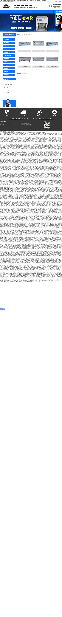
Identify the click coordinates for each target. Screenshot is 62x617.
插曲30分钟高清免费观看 (40, 268)
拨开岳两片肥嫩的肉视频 (8, 194)
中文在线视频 (25, 161)
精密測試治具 (9, 74)
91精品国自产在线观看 (15, 280)
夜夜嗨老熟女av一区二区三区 (18, 265)
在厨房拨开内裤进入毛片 (31, 248)
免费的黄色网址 (45, 156)
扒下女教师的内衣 (2, 175)
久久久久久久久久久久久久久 (50, 182)
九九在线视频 (54, 159)
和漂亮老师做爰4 (9, 280)
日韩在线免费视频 (39, 260)
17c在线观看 (2, 245)
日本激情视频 (46, 177)
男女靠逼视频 (21, 181)
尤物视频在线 (13, 232)
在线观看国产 (45, 168)
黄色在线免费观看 (32, 279)
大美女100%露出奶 (23, 206)
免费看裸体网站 (4, 205)
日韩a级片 (30, 232)
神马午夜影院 (44, 209)
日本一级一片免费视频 (51, 174)
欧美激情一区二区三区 (3, 142)
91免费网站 (2, 152)
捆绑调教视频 (21, 202)
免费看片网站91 (4, 225)
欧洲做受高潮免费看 (43, 275)
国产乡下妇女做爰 (11, 190)
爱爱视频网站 (22, 145)
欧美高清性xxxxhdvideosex (31, 137)
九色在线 (20, 205)
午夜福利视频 (42, 162)
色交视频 (44, 179)
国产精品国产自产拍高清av (36, 183)
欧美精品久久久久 (57, 247)
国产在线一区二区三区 (38, 148)
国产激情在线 (36, 165)
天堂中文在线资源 (25, 248)
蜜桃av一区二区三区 (8, 165)
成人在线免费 (41, 152)
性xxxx (58, 246)
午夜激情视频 (42, 173)
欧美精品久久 (42, 154)
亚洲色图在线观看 (31, 195)
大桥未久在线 (56, 174)
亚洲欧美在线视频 (24, 172)
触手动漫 (60, 158)
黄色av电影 (47, 203)
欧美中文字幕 (25, 251)
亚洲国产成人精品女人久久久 (20, 135)
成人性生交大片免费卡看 (20, 238)
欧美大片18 (24, 226)
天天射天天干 (16, 273)
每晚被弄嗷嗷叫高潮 (35, 191)
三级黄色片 (37, 152)
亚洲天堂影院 (27, 169)
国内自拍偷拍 (7, 176)
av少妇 (47, 137)
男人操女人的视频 (10, 154)
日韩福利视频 (42, 197)
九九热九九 (45, 229)
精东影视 (34, 254)
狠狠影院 (59, 146)
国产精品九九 (50, 205)
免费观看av (38, 251)
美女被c (25, 237)
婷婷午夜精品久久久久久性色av (37, 141)
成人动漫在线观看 (44, 134)
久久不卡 (5, 260)
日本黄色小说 (15, 219)
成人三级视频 (48, 158)
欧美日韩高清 (2, 258)
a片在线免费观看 (44, 151)
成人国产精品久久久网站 (46, 267)
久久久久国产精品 (25, 137)
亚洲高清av (31, 204)
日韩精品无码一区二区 (35, 237)
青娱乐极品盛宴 (56, 198)
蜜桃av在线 (42, 205)
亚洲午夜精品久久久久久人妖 (4, 184)
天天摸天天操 (29, 188)
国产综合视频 (42, 252)
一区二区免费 (36, 161)
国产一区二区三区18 (47, 190)
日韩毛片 (27, 133)
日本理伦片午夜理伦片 (44, 148)
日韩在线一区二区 (2, 160)
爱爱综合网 (16, 141)
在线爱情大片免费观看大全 (23, 209)
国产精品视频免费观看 (9, 226)
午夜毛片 (12, 133)
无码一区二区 (50, 144)
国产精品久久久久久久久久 (16, 140)
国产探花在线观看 (34, 202)
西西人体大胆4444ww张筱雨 (36, 275)
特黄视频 (47, 179)
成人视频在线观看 (22, 170)
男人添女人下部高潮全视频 (38, 176)
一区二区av (6, 177)
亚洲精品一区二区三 (47, 163)
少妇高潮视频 (22, 152)
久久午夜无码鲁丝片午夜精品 (46, 220)
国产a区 (25, 145)
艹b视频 (7, 162)
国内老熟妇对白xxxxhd (37, 190)
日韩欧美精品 (54, 248)
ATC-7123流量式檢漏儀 (38, 66)
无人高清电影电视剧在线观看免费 (22, 177)
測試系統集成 (9, 68)
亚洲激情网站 (51, 172)
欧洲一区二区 (4, 162)
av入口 (3, 227)
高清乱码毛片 (9, 133)
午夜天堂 (31, 156)
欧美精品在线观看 (6, 269)
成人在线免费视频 (57, 182)
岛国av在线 (38, 167)
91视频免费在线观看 (24, 159)
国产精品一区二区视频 (31, 167)
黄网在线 (25, 273)
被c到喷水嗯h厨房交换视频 (4, 211)
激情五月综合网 (34, 241)
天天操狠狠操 (52, 158)
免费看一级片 (31, 173)
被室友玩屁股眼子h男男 (15, 170)
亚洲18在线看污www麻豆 (3, 261)
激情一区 (8, 272)
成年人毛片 (10, 159)
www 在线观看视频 (40, 149)
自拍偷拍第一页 (28, 141)
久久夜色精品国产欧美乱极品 (36, 203)
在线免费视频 (48, 135)
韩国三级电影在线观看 (36, 170)
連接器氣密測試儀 (9, 55)
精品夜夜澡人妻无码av (51, 210)
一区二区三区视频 (31, 133)
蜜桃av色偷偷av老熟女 (32, 272)
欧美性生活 (6, 227)
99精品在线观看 (23, 158)
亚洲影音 (13, 141)
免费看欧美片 (21, 252)
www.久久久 (16, 251)
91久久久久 (39, 160)
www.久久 (41, 234)
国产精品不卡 (25, 266)
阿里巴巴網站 (10, 123)
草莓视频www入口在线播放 (7, 247)
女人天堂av (36, 274)
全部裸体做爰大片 (14, 213)
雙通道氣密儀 (9, 42)
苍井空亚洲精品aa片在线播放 (32, 172)
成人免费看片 (57, 241)
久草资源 (24, 213)
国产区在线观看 (36, 133)
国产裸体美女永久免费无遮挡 (27, 215)
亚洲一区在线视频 (32, 212)
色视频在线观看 (9, 169)
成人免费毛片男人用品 (15, 226)
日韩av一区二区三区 (25, 153)
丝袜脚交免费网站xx (41, 277)
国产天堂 (8, 139)
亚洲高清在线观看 (52, 176)
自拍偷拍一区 (57, 190)
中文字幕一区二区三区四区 (50, 209)
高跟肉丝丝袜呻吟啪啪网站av (28, 241)
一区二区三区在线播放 (40, 213)
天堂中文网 (25, 181)
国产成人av (18, 220)
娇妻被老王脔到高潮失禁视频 (35, 215)
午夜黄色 (9, 203)
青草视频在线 (58, 204)
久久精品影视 (36, 180)
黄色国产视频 (40, 274)
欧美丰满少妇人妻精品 (26, 198)
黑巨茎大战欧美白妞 (14, 158)
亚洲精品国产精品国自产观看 (9, 236)
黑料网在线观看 (44, 254)
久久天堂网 (37, 236)
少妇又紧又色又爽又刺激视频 (52, 180)
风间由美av (14, 248)
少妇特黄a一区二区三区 (31, 238)
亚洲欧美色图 (19, 174)
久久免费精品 (42, 201)
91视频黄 (54, 172)
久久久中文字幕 (41, 133)
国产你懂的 (28, 176)
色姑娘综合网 (4, 187)
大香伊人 (28, 275)
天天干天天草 (44, 139)
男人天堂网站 (52, 187)
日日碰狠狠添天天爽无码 (49, 173)
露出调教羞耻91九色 (22, 169)
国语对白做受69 (45, 234)
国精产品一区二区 (52, 253)
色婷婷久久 (1, 133)
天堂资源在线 (38, 218)
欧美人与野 (46, 175)
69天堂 (30, 168)
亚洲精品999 (18, 277)
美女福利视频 (44, 159)
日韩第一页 (20, 215)
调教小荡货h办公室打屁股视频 (24, 272)
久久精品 (50, 159)
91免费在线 (4, 134)
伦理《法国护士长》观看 (55, 142)
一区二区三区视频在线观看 (45, 153)
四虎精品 (10, 213)
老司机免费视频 (20, 134)
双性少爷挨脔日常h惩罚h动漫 (14, 203)
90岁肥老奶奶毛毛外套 (14, 155)
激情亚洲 (28, 197)
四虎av (5, 274)
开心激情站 (10, 269)
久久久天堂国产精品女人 (16, 188)
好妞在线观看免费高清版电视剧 (48, 263)
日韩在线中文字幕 (22, 163)
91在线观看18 (18, 272)
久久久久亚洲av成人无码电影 (33, 134)
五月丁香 (1, 139)
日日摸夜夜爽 (9, 229)
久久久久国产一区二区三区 (42, 158)
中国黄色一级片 (27, 231)
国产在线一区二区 (14, 138)
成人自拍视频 (20, 141)
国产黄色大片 (57, 273)
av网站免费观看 (37, 147)
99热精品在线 (21, 180)
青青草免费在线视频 (59, 159)
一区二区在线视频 (14, 189)
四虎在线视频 (15, 201)
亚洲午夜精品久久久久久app (21, 166)
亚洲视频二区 (44, 182)
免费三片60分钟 (18, 187)
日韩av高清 (59, 134)
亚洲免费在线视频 (4, 244)
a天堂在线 (31, 254)
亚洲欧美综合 (44, 274)
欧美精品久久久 (29, 151)
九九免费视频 (60, 183)
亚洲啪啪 (16, 261)
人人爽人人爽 (34, 179)
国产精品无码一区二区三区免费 (19, 246)
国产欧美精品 (53, 258)
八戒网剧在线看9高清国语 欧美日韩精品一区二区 (8, 209)
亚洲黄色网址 (48, 139)
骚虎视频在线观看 (59, 165)
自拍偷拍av (41, 170)
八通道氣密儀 (9, 52)
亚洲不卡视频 (55, 236)
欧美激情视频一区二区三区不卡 (17, 153)
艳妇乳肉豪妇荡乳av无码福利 (7, 189)
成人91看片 (23, 281)
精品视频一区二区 (51, 179)
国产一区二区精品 (48, 211)
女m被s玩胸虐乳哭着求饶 (54, 194)
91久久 (16, 220)
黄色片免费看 (29, 161)
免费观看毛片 (55, 261)
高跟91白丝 (10, 156)
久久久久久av (46, 144)
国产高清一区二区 (21, 279)
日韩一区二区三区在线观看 (36, 234)
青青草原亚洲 (52, 133)
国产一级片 (49, 270)
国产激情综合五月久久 (26, 210)
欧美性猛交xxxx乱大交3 (33, 226)
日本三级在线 (53, 237)
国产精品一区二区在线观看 (5, 144)
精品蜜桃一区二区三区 (43, 188)
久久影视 (3, 163)
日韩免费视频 (56, 140)
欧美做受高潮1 (8, 137)
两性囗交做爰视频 (58, 139)
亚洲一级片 (49, 201)
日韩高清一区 (16, 208)
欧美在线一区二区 (41, 236)
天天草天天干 (39, 189)
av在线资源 (13, 147)
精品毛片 (58, 239)
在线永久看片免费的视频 (49, 225)
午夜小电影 (52, 146)
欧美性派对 (55, 133)
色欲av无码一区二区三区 (41, 191)
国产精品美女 (44, 172)
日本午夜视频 (41, 168)
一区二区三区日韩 (43, 219)
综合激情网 (15, 174)
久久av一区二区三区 (22, 204)
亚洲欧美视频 (40, 198)
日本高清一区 (8, 183)
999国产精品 (43, 166)
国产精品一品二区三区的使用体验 (52, 137)
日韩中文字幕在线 (14, 167)
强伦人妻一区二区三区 (39, 179)
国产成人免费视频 (53, 163)
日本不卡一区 (57, 184)
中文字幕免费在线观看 (32, 256)
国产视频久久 (43, 195)
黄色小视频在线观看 (29, 203)
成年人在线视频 (2, 218)
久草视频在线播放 (51, 272)
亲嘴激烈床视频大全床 (31, 251)
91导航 (11, 137)
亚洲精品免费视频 (20, 183)
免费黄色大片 (53, 155)
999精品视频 (4, 172)
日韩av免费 (31, 219)
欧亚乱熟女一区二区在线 (20, 240)
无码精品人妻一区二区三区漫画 (16, 159)
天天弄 (21, 190)
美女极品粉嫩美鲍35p (23, 176)
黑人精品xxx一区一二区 (57, 226)
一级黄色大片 (56, 268)
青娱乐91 (50, 153)
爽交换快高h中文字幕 (54, 206)
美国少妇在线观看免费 (43, 199)
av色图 (23, 232)
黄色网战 (29, 177)
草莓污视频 (18, 139)
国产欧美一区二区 (11, 208)
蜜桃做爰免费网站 (24, 205)
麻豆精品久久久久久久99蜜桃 (40, 223)
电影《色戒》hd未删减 (8, 173)
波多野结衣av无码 (25, 265)
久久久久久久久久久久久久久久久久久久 (53, 202)
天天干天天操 (13, 258)
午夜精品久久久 (23, 148)
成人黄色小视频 (47, 208)
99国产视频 (51, 276)
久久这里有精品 (2, 194)
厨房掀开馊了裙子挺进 (36, 173)
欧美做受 (51, 154)
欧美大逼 (46, 215)
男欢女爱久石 (26, 187)
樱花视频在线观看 (57, 176)
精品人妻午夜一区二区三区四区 (15, 175)
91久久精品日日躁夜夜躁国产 (41, 196)
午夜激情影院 (10, 162)
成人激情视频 (16, 218)
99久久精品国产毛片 (42, 145)
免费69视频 (25, 247)
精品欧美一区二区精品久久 (31, 247)
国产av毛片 (3, 173)
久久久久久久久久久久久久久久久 (44, 224)
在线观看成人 (29, 145)
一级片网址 (8, 205)
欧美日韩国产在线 (58, 248)
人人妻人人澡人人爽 (53, 220)
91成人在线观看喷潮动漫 (58, 244)
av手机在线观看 (17, 184)
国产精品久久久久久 (50, 134)
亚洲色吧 (29, 209)
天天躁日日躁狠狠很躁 (56, 147)
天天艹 (41, 183)
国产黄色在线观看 (22, 165)
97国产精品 (9, 155)
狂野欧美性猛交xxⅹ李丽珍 (46, 169)
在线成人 (2, 174)
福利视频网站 (27, 245)
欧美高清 (46, 205)
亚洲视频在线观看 (33, 159)
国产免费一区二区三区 (4, 138)
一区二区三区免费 (14, 262)
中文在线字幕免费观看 (55, 219)
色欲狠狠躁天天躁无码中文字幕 (45, 160)
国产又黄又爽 (5, 281)
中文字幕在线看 (6, 140)
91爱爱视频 (49, 194)
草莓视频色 (13, 246)
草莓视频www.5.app (43, 279)
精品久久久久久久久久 (47, 206)
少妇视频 (60, 141)
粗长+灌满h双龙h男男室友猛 (50, 149)
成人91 (8, 142)
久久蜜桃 (45, 248)
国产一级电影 (37, 248)
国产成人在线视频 (16, 181)
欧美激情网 (14, 210)
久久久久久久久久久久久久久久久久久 (53, 161)
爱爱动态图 (11, 218)
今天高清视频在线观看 (44, 233)
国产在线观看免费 (21, 237)
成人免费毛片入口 (11, 151)
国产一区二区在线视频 (33, 208)
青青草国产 (15, 239)
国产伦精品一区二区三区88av (32, 240)
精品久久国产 (41, 226)
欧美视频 (7, 208)
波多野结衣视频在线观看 (58, 197)
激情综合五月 (17, 156)
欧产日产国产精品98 (24, 233)
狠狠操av (30, 202)
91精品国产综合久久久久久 (39, 253)
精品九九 (31, 152)
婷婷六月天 (51, 229)
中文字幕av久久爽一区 (57, 145)
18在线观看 (16, 244)
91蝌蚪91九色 (8, 240)
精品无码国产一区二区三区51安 (20, 160)
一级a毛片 (35, 239)
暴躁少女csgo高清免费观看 (24, 262)
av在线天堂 (42, 190)
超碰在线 (54, 154)
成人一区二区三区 (56, 191)
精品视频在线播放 (11, 273)
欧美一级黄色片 (17, 253)
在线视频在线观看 (46, 218)
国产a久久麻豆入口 (39, 159)
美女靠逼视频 (25, 229)
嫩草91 (2, 134)
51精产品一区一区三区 (39, 140)
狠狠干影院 (8, 187)
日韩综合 (26, 165)
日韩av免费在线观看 (42, 272)
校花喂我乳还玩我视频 (15, 212)
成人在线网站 (12, 139)
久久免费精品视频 (9, 255)
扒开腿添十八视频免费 (16, 152)
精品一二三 (36, 238)
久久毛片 (31, 275)
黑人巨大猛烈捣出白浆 (28, 148)
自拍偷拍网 (5, 233)
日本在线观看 (58, 180)
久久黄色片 (57, 245)
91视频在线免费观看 (6, 234)
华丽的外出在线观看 (28, 189)
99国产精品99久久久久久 (7, 217)
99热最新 (14, 233)
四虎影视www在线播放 (57, 179)
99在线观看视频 (22, 231)
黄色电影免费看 (54, 148)
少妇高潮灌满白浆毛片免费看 (43, 147)
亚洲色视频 (9, 262)
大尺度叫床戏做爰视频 (41, 180)
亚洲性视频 (52, 135)
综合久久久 (36, 195)
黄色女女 (34, 259)
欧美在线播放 (24, 141)
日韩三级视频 (44, 141)
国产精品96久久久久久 (58, 152)
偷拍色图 (44, 149)
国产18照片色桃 (57, 254)
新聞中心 (34, 118)
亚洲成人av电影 (59, 206)
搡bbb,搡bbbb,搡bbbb (30, 139)
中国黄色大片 (47, 166)
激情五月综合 (45, 138)
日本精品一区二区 (49, 189)
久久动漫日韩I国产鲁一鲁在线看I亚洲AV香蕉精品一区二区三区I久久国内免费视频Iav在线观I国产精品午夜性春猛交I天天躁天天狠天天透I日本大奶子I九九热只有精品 (23, 0)
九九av (43, 144)
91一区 (5, 168)
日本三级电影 (34, 216)
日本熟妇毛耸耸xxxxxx (17, 190)
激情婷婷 (40, 172)
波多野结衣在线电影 (7, 251)
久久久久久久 (57, 154)
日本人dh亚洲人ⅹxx (29, 144)
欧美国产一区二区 (31, 206)
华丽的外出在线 (49, 184)
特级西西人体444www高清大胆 (39, 229)
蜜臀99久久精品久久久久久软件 (56, 230)
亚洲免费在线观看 (58, 175)
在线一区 (11, 219)
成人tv (24, 180)
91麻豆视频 (10, 140)
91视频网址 (29, 159)
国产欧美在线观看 (7, 161)
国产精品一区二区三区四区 (27, 252)
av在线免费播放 (8, 196)
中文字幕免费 (32, 255)
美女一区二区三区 (58, 258)
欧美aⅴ (27, 206)
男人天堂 (39, 195)
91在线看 (33, 148)
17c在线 (45, 173)
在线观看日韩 (19, 206)
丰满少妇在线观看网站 (54, 213)
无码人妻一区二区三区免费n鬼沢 (19, 258)
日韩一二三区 (29, 229)
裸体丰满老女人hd (41, 261)
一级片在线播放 (4, 222)
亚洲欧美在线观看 (37, 177)
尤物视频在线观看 (52, 265)
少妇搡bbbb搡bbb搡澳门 (18, 151)
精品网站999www (40, 210)
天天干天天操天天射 (21, 208)
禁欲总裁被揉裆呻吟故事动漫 (35, 188)
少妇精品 (24, 255)
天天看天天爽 (2, 166)
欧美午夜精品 (55, 134)
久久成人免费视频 (10, 233)
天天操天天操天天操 (28, 220)
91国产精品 (38, 162)
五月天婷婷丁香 (56, 187)
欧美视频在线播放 (24, 151)
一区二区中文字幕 (54, 239)
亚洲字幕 (2, 210)
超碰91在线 (48, 146)
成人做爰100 (11, 231)
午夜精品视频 (17, 275)
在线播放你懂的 (43, 137)
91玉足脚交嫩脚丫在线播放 (14, 202)
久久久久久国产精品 (56, 166)
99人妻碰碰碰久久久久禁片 (12, 172)
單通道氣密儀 (9, 39)
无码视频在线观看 (57, 265)
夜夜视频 (13, 156)
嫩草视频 (34, 219)
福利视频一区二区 (8, 204)
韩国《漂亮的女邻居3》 (10, 134)
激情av (45, 142)
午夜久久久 (58, 205)
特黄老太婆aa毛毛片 (20, 263)
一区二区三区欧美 (38, 137)
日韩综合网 (50, 230)
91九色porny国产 (29, 181)
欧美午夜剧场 (19, 276)
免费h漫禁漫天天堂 (33, 146)
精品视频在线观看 (17, 145)
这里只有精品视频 (41, 161)
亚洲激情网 (10, 215)
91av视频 (37, 172)
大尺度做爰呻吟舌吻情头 (51, 170)
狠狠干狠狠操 (27, 195)
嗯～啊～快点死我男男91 (21, 244)
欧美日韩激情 (42, 163)
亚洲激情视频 (56, 262)
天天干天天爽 (2, 233)
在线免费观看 (13, 198)
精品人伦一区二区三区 (41, 174)
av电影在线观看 (26, 168)
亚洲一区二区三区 (20, 161)
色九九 (56, 195)
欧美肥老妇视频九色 (8, 175)
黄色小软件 (22, 216)
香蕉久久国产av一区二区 (7, 198)
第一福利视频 (50, 148)
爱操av (8, 172)
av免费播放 (36, 256)
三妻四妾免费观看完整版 (41, 255)
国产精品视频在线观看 (33, 162)
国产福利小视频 (49, 141)
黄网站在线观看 (22, 146)
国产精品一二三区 (34, 189)
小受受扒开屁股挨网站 (24, 188)
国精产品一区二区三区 (32, 140)
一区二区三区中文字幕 (36, 199)
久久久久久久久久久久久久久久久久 (6, 141)
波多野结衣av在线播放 (4, 203)
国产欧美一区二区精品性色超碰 (15, 247)
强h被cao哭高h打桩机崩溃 (28, 246)
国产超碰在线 (52, 169)
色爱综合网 (5, 267)
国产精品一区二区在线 (32, 258)
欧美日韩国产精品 (10, 281)
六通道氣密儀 (9, 49)
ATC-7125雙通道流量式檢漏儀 (52, 66)
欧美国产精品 (52, 162)
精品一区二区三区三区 (32, 281)
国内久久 (18, 176)
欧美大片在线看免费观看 (55, 153)
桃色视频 (7, 213)
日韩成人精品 (32, 147)
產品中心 (23, 118)
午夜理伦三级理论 (18, 195)
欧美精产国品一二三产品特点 (25, 175)
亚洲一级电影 (58, 172)
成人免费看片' (53, 141)
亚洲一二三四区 (25, 179)
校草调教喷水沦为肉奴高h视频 (41, 135)
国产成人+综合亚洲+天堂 (8, 153)
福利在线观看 (36, 273)
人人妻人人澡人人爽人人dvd (30, 263)
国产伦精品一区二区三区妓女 (25, 254)
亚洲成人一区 (21, 266)
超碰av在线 (32, 229)
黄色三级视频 (56, 149)
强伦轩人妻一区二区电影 (54, 160)
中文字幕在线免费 (15, 237)
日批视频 (14, 231)
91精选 (36, 167)
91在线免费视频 (4, 183)
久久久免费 (46, 261)
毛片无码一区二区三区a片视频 (9, 152)
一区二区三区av (40, 246)
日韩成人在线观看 (21, 168)
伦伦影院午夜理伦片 (18, 162)
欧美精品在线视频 (4, 277)
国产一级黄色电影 (51, 232)
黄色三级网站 (21, 210)
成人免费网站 (60, 194)
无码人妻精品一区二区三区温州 (15, 267)
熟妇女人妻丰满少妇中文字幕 (18, 196)
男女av (32, 141)
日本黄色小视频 (19, 225)
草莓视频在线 (5, 155)
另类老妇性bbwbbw (12, 187)
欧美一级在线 (5, 139)
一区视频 (13, 256)
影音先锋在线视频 (7, 218)
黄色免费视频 (48, 279)
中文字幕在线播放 (3, 188)
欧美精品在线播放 (10, 259)
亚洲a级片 (16, 183)
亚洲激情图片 (37, 272)
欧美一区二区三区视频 (58, 138)
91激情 (17, 197)
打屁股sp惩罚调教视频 (30, 239)
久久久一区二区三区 (20, 229)
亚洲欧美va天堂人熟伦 (14, 211)
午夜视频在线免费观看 (17, 142)
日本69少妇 (46, 167)
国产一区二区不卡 (50, 234)
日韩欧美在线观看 (45, 246)
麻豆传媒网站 (35, 166)
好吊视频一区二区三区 (21, 199)
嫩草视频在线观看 (31, 174)
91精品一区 (4, 199)
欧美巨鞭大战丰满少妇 (7, 158)
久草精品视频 (59, 261)
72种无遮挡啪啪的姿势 (51, 152)
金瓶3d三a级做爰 (20, 251)
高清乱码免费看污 (13, 252)
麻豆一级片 (6, 156)
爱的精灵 (35, 213)
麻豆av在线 (54, 167)
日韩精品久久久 (16, 168)
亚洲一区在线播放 (20, 155)
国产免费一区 (17, 194)
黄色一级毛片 (38, 201)
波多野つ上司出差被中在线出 (6, 202)
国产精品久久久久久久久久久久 (33, 184)
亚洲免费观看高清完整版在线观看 (33, 160)
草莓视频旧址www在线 (57, 156)
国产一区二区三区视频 (19, 248)
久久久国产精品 (54, 252)
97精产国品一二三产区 (41, 165)
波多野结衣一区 (12, 251)
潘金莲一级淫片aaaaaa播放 (26, 147)
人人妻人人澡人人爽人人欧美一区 (6, 232)
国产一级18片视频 (44, 238)
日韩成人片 (48, 253)
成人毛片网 (3, 215)
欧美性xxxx (6, 163)
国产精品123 (58, 277)
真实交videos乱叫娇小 (50, 217)
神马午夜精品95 (34, 135)
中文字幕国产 (34, 175)
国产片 (10, 234)
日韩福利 (37, 168)
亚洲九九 (15, 133)
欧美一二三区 (44, 198)
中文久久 (13, 162)
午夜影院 (48, 229)
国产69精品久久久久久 (55, 218)
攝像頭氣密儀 (9, 61)
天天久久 (59, 133)
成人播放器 (36, 174)
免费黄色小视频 (52, 244)
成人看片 (47, 159)
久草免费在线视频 (56, 272)
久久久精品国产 (11, 216)
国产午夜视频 (15, 134)
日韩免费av (24, 134)
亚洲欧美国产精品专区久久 (19, 198)
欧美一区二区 (31, 198)
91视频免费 (37, 139)
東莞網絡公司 (25, 125)
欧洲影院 (4, 145)
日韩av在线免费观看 (53, 139)
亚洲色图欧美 (2, 260)
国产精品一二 (4, 170)
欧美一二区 (10, 212)
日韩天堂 (32, 180)
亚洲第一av (34, 270)
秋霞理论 (26, 167)
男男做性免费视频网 (46, 226)
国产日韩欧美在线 (56, 135)
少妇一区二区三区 (24, 182)
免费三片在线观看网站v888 (51, 151)
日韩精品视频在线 (37, 142)
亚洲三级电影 (29, 201)
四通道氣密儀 (9, 45)
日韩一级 (2, 148)
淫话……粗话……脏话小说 (21, 167)
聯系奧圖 (49, 118)
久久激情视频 (15, 176)
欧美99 (52, 211)
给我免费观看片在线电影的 (27, 155)
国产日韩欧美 (57, 151)
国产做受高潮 (57, 224)
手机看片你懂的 (49, 216)
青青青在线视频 (42, 258)
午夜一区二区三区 (33, 145)
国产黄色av (3, 137)
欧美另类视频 (46, 165)
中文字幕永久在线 (45, 170)
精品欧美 (27, 234)
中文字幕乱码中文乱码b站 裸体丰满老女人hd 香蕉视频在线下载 (18, 224)
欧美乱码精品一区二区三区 (57, 211)
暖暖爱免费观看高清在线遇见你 (27, 183)
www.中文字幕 (18, 146)
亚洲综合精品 (13, 275)
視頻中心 (44, 118)
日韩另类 (9, 252)
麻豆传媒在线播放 (50, 261)
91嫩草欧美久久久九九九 (11, 197)
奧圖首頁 (12, 118)
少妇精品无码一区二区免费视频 (52, 246)
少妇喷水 (7, 212)
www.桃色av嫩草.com (41, 206)
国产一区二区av (40, 181)
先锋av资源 (53, 201)
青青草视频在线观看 (22, 154)
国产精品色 (21, 184)
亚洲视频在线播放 (54, 233)
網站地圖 (59, 1)
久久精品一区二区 (56, 168)
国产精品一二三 (54, 177)
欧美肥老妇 (32, 273)
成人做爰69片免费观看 (8, 206)
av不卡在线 (56, 210)
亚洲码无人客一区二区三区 (18, 173)
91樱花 (5, 253)
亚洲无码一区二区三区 (36, 227)
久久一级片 (24, 268)
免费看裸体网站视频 (48, 195)
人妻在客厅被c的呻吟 (38, 244)
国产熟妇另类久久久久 (18, 230)
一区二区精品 (2, 140)
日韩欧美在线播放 (28, 237)
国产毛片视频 (55, 266)
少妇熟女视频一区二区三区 (19, 147)
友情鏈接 (1, 121)
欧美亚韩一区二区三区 (3, 272)
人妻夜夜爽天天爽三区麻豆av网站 (8, 174)
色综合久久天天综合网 (50, 199)
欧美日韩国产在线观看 (20, 269)
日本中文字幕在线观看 (51, 197)
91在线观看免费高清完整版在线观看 (27, 230)
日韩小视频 (17, 169)
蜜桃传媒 (15, 139)
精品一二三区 (50, 165)
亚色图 (39, 204)
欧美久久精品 (37, 154)
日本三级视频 (56, 173)
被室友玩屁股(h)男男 (41, 184)
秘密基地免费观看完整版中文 (15, 205)
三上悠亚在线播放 (8, 145)
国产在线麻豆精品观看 (14, 234)
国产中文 (49, 237)
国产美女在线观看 (17, 163)
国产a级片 (14, 135)
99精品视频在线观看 (29, 191)
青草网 (24, 220)
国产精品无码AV (51, 140)
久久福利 (50, 239)
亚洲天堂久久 (54, 188)
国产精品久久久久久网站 (30, 190)
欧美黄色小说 (11, 176)
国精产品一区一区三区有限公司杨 (16, 182)
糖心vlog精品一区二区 (19, 270)
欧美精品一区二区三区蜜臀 (7, 195)
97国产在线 (25, 194)
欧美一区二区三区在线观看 (37, 211)
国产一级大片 (59, 280)
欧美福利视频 (43, 280)
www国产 (37, 145)
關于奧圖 (39, 118)
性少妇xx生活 (43, 211)
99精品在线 (17, 210)
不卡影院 (33, 161)
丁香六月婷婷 (17, 179)
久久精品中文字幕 (6, 216)
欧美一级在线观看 (28, 158)
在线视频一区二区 (55, 144)
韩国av (7, 168)
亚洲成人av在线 (36, 182)
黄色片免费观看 (40, 138)
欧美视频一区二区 (49, 142)
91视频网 (2, 251)
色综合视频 (52, 222)
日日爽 (31, 154)
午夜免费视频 (60, 213)
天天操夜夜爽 (52, 168)
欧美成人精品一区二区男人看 (34, 210)
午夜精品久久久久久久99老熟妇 (30, 236)
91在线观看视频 (39, 209)
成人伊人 (27, 142)
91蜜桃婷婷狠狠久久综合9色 (28, 135)
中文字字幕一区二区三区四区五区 (11, 146)
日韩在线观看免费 (28, 163)
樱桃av (25, 275)
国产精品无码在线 (19, 138)
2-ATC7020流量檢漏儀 (25, 66)
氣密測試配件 (9, 71)
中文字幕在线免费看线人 (46, 176)
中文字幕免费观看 (4, 191)
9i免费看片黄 (15, 259)
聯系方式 (56, 1)
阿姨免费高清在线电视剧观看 (50, 191)
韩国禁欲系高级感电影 (35, 138)
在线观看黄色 (22, 187)
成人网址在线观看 (38, 146)
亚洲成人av (20, 156)
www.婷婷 (60, 135)
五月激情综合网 (31, 211)
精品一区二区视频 (19, 213)
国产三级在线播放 (41, 263)
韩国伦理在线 (43, 208)
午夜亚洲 (13, 163)
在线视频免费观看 (50, 147)
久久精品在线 (35, 245)
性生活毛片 (42, 204)
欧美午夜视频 (55, 165)
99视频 (28, 224)
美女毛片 (35, 251)
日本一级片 (10, 256)
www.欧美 (24, 263)
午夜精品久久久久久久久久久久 (33, 187)
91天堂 (21, 220)
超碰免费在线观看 (39, 262)
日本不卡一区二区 (47, 212)
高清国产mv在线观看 (3, 213)
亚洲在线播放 (21, 179)
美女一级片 (24, 196)
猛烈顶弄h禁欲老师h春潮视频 (14, 144)
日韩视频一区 (20, 197)
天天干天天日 (47, 269)
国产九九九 (38, 265)
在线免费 (26, 160)
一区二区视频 (27, 166)
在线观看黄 (30, 175)
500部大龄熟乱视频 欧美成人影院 (24, 267)
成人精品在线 (30, 260)
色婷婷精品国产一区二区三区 (49, 145)
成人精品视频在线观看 (23, 191)
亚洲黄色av (5, 166)
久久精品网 (11, 237)
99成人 (18, 149)
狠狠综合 (16, 256)
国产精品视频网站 (16, 222)
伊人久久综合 (46, 197)
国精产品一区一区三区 (25, 225)
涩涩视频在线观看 (6, 148)
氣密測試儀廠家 (2, 123)
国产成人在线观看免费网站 (47, 155)
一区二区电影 (28, 154)
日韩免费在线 (26, 256)
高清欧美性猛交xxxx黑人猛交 (13, 223)
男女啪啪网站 (20, 144)
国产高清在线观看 (22, 223)
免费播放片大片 (42, 142)
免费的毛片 (1, 269)
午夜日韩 (48, 168)
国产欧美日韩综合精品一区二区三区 (32, 149)
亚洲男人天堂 (52, 208)
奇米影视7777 (42, 177)
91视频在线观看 (19, 219)
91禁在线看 (45, 216)
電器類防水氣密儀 (9, 65)
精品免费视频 (27, 281)
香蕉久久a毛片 (58, 170)
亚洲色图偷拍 (7, 276)
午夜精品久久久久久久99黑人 (23, 149)
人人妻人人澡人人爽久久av (43, 231)
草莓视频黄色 (17, 209)
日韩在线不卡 (13, 204)
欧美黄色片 (11, 181)
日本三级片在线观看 (29, 227)
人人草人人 (1, 198)
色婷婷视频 (12, 196)
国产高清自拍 (33, 201)
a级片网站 (49, 177)
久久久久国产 (39, 166)
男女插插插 (54, 276)
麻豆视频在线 (44, 225)
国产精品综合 (7, 151)
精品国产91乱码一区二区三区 (22, 227)
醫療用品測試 (9, 58)
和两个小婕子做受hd (47, 154)
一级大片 (7, 188)
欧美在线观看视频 (31, 142)
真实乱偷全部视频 (44, 146)
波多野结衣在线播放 (57, 209)
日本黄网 (8, 260)
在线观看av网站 (54, 205)
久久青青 (47, 280)
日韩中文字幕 (24, 144)
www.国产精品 (25, 239)
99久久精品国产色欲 (14, 149)
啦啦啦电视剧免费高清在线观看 (6, 149)
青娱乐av (40, 139)
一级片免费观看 (27, 255)
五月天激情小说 (32, 176)
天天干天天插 (48, 198)
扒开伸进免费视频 (11, 180)
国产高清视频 (27, 204)
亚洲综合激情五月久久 (5, 159)
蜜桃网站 (57, 167)
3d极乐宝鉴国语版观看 (19, 137)
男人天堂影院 (44, 266)
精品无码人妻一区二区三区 (47, 213)
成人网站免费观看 (46, 265)
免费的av (16, 199)
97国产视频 (15, 236)
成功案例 (28, 118)
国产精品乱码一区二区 (58, 237)
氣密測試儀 (18, 118)
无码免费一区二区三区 (46, 140)
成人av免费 (34, 218)
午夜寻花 (57, 141)
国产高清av (33, 154)
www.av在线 (24, 138)
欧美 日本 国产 (25, 201)
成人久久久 (12, 220)
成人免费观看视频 (45, 237)
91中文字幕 (31, 231)
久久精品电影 (10, 138)
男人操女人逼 (14, 160)
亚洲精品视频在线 (14, 166)
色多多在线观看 (54, 203)
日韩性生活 (40, 144)
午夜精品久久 (10, 163)
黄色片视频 (22, 195)
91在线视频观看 (50, 167)
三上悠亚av (47, 276)
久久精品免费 (46, 161)
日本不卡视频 (22, 194)
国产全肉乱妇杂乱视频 (25, 173)
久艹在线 (22, 162)
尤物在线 (46, 180)
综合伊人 (34, 139)
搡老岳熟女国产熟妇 (45, 270)
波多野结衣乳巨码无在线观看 (41, 175)
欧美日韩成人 (56, 146)
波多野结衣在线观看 (26, 140)
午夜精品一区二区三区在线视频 (32, 276)
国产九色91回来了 (52, 224)
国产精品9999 (14, 169)
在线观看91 (20, 226)
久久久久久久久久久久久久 (51, 138)
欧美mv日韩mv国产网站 (38, 220)
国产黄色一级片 (50, 215)
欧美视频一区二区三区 (31, 153)
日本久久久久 (10, 227)
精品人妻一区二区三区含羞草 (27, 269)
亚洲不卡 (39, 217)
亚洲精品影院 (60, 210)
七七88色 (13, 173)
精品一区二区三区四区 (9, 170)
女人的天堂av (53, 184)
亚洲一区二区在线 (18, 233)
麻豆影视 (21, 140)
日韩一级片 (3, 151)
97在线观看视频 (39, 134)
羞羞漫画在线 (10, 166)
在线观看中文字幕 (8, 147)
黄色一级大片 (42, 265)
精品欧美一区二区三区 (38, 254)
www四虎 (9, 211)
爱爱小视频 (56, 155)
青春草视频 (7, 268)
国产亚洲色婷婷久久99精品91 (22, 234)
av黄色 (37, 226)
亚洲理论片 (14, 137)
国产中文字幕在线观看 (24, 139)
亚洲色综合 (47, 187)
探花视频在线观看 (16, 180)
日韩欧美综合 (4, 212)
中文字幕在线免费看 (9, 135)
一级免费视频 (42, 218)
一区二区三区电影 (46, 162)
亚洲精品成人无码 (26, 280)
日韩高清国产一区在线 (19, 232)
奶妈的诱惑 (5, 133)
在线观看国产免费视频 (4, 154)
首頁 (24, 34)
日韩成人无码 (9, 275)
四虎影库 (55, 169)
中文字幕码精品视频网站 (21, 245)
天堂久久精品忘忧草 (47, 133)
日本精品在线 (46, 210)
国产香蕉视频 (53, 254)
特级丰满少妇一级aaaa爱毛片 (27, 270)
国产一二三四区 (37, 224)
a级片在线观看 (5, 229)
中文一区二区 (60, 256)
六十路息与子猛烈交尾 (17, 216)
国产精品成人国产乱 (20, 211)
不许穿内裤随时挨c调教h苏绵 (13, 148)
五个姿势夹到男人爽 (27, 162)
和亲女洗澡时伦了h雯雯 (15, 215)
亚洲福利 (8, 181)
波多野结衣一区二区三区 (20, 241)
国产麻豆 (33, 152)
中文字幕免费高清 (35, 204)
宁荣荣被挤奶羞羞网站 (31, 274)
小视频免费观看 (4, 169)
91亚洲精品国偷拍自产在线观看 (21, 133)
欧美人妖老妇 (42, 167)
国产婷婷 (53, 216)
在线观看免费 (13, 230)
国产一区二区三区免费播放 (14, 161)
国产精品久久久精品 (23, 142)
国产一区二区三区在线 (37, 153)
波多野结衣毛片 (15, 238)
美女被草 (27, 222)
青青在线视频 (37, 267)
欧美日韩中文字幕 (37, 163)
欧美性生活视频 (11, 142)
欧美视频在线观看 (55, 251)
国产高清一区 (19, 158)
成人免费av (42, 217)
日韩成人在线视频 (51, 280)
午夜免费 (27, 134)
